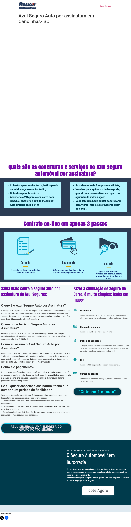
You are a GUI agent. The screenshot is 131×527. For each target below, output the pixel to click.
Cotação (25, 262)
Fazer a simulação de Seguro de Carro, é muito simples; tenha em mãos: (101, 294)
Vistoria (108, 264)
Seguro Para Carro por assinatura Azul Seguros (88, 450)
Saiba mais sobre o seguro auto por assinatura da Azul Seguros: (30, 291)
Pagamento (68, 262)
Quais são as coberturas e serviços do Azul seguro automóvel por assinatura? (65, 170)
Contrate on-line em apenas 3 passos (65, 224)
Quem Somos (105, 6)
